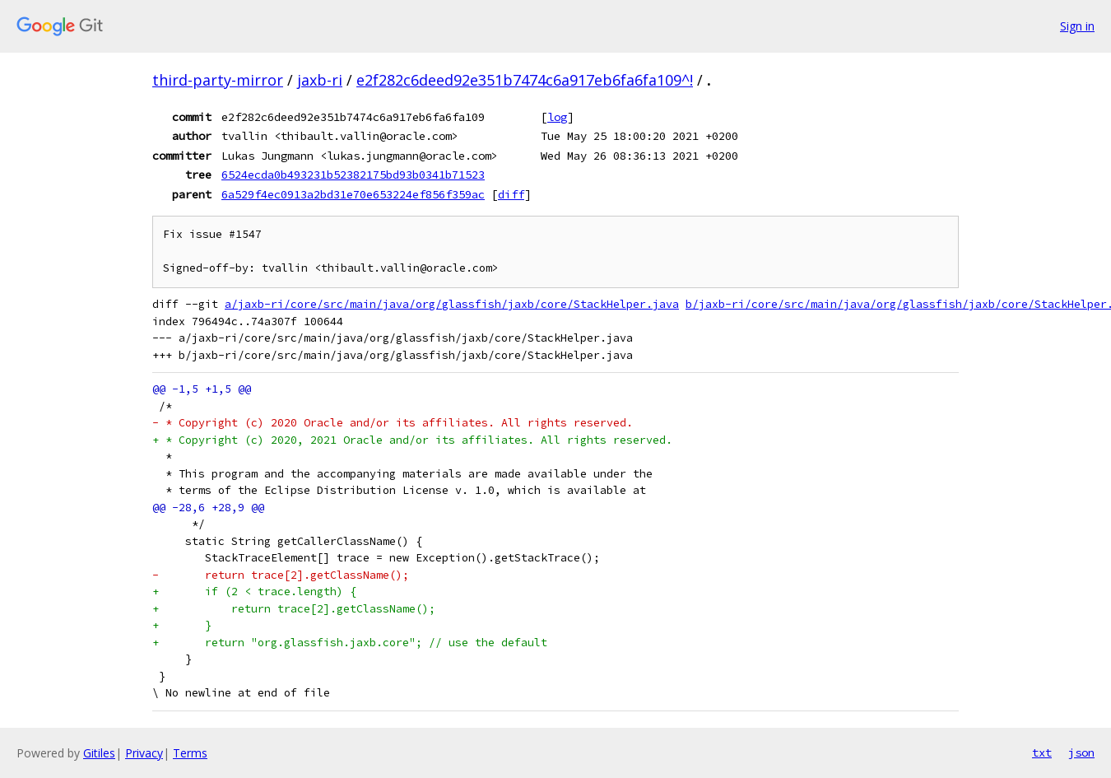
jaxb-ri (319, 80)
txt (1042, 752)
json (1081, 752)
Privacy (144, 753)
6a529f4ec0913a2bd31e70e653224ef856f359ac (353, 194)
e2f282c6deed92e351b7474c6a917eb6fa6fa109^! (524, 80)
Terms (190, 753)
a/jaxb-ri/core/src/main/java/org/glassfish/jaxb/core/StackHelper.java (452, 304)
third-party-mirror (217, 80)
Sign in (1077, 26)
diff (511, 194)
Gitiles (99, 753)
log (557, 116)
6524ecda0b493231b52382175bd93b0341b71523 (353, 174)
